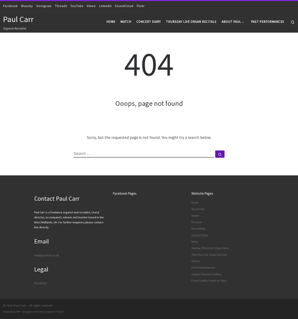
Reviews (196, 222)
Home (195, 202)
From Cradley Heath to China (209, 280)
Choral (195, 261)
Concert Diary (199, 235)
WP (18, 311)
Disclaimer (40, 283)
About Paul (197, 209)
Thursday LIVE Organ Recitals (209, 255)
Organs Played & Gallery (206, 274)
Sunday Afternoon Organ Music (210, 248)
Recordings (198, 228)
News (194, 241)
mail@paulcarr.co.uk (46, 255)
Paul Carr (20, 305)
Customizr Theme (54, 311)
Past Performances (203, 267)
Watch (195, 216)
